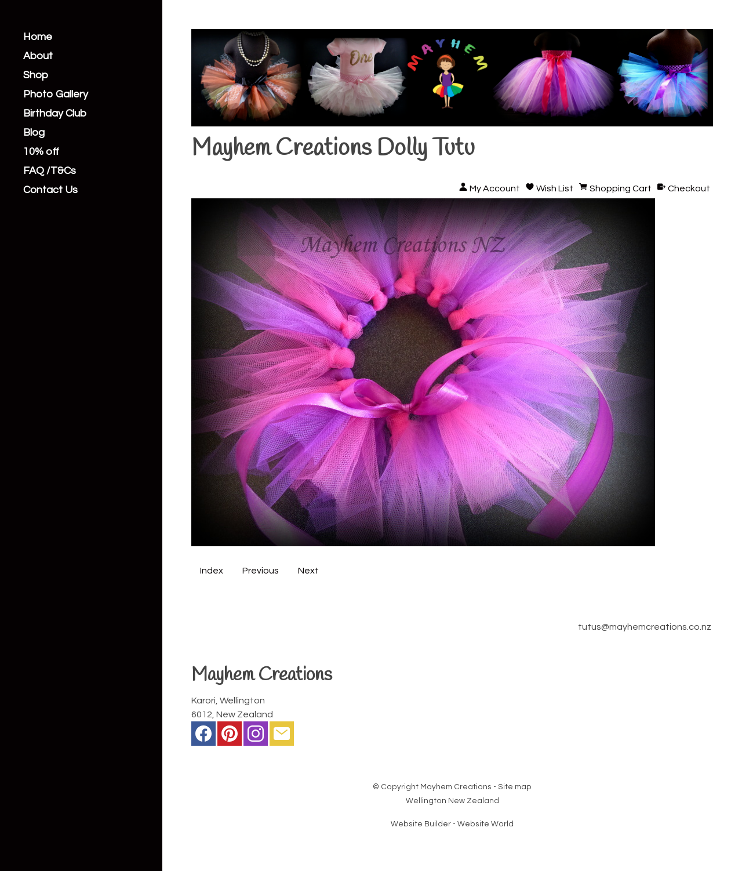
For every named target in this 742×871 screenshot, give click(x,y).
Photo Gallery (55, 94)
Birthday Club (54, 113)
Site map (515, 787)
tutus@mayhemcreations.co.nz (644, 627)
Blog (34, 133)
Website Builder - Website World (452, 824)
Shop (35, 75)
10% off (41, 152)
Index (211, 570)
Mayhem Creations (456, 787)
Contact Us (50, 190)
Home (37, 37)
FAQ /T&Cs (49, 171)
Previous (260, 570)
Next (308, 570)
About (38, 56)
